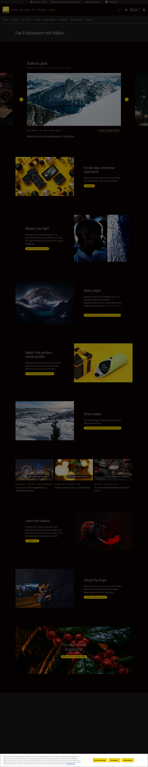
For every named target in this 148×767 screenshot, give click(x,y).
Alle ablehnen (114, 760)
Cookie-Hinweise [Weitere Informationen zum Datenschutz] (70, 764)
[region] (74, 760)
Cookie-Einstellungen (100, 760)
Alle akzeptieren (127, 760)
